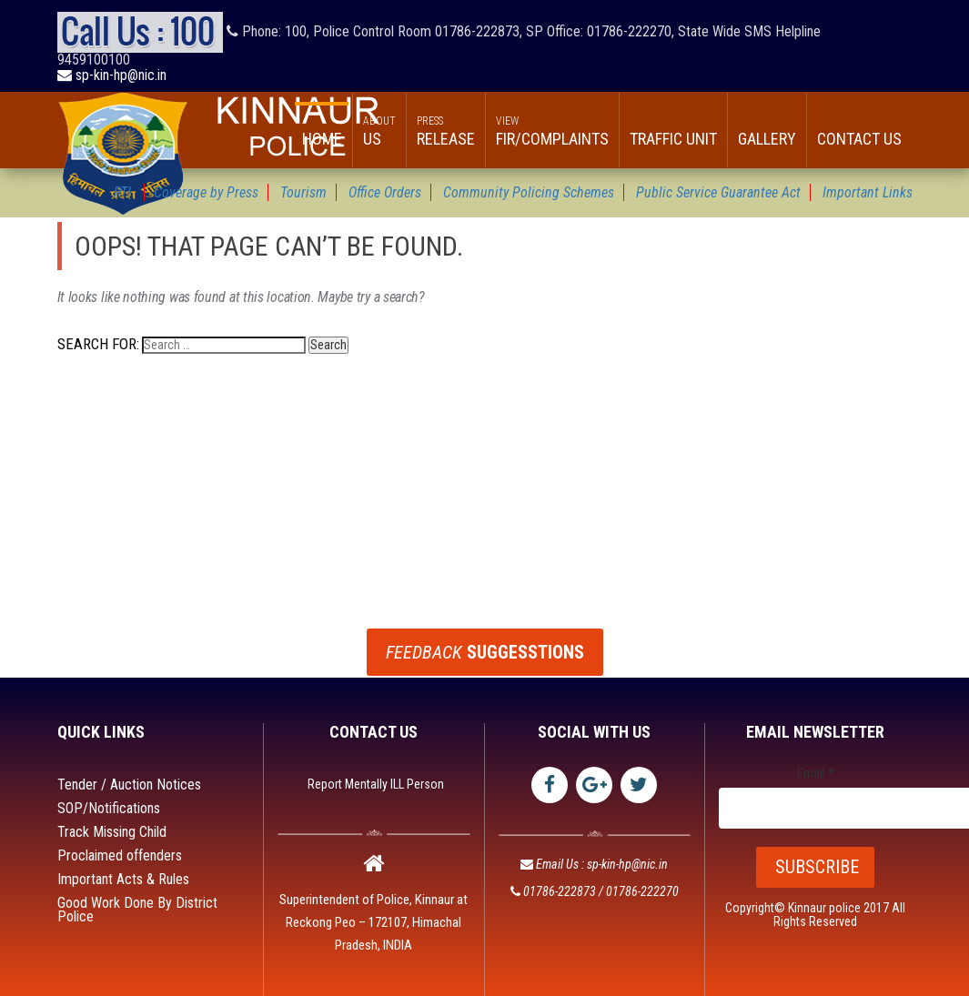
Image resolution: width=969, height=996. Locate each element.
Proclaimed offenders (119, 855)
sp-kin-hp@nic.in (112, 75)
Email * (815, 773)
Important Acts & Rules (123, 879)
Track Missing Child (112, 832)
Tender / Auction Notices (129, 784)
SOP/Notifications (108, 808)
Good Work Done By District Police (137, 909)
